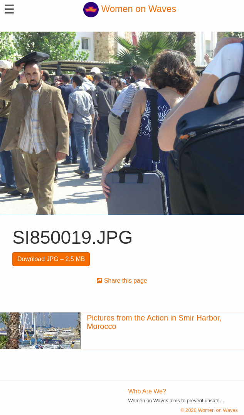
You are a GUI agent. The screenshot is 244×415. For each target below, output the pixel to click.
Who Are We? (147, 391)
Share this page (122, 280)
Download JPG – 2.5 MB (51, 259)
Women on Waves (129, 8)
